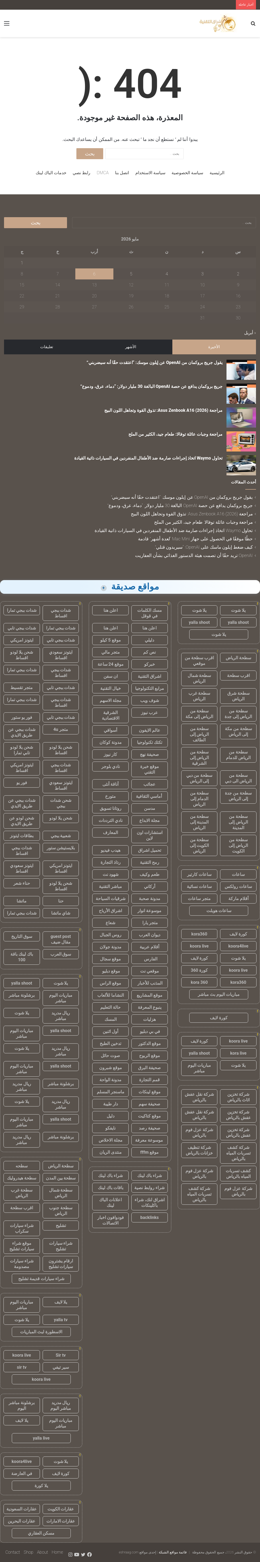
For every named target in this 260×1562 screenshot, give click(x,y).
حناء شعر (21, 883)
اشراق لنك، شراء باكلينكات (150, 1202)
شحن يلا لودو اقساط (21, 655)
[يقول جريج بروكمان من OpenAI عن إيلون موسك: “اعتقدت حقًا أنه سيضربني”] (241, 370)
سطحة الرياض (238, 657)
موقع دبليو (110, 971)
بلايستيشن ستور (61, 847)
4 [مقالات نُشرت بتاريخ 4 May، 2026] (167, 273)
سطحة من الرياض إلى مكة (199, 713)
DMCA (103, 172)
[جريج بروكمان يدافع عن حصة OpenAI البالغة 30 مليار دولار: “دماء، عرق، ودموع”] (241, 394)
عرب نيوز (149, 712)
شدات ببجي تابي (22, 628)
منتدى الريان (110, 1152)
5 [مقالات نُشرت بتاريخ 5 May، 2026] (131, 273)
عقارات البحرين (21, 1521)
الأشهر (130, 346)
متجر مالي (110, 652)
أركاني (149, 886)
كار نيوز (110, 754)
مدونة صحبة (149, 898)
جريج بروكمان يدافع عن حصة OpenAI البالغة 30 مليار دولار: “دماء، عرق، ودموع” (151, 386)
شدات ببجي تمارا (21, 610)
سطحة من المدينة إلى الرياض (199, 822)
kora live (238, 1053)
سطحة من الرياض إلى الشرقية (199, 757)
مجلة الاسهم (110, 700)
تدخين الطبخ (110, 1043)
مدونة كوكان (110, 742)
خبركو (149, 664)
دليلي (149, 640)
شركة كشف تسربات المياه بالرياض (238, 1153)
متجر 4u (60, 729)
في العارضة (21, 1473)
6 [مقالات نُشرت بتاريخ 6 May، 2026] (94, 273)
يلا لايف (60, 1302)
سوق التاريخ (21, 936)
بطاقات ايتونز (22, 835)
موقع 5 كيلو (110, 640)
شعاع (110, 922)
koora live (199, 946)
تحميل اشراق (149, 850)
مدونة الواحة (110, 1079)
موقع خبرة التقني (149, 769)
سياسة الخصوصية (187, 172)
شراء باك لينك (149, 1175)
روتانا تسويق (110, 808)
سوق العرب (60, 954)
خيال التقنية (110, 688)
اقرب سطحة (238, 675)
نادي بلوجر (110, 766)
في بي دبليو (149, 1031)
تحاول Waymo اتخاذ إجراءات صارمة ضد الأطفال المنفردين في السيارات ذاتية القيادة (148, 458)
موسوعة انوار (149, 910)
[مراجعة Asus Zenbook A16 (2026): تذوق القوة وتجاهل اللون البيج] (241, 417)
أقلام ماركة (238, 898)
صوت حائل (110, 1055)
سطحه (22, 1165)
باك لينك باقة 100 (21, 957)
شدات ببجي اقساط (61, 613)
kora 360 (199, 982)
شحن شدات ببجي (60, 803)
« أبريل (250, 332)
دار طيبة (110, 1103)
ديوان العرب (149, 934)
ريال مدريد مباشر (60, 1015)
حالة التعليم (110, 1007)
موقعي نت (149, 971)
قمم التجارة (149, 1079)
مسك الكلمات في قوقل (149, 613)
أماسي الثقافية (149, 796)
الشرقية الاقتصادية (110, 715)
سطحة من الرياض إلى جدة (238, 713)
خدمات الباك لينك (51, 172)
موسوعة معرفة (149, 1140)
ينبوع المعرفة (149, 1007)
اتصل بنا (122, 172)
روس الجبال (110, 934)
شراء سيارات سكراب (22, 1228)
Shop (28, 1552)
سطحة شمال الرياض (199, 678)
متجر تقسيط (21, 687)
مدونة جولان (110, 946)
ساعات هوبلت (218, 910)
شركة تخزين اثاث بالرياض (238, 1097)
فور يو (21, 782)
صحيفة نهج (149, 754)
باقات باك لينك (110, 1187)
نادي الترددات (110, 820)
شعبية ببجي (61, 835)
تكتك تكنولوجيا (149, 742)
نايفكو (110, 1128)
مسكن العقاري (41, 1533)
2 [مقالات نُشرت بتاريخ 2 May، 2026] (238, 273)
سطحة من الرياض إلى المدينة (238, 822)
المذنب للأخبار (149, 983)
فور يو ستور (21, 717)
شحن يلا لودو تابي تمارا (21, 750)
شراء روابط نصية (149, 1187)
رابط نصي (81, 172)
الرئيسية (217, 172)
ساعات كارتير (199, 874)
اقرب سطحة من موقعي (199, 660)
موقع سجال (110, 959)
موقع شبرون (110, 1067)
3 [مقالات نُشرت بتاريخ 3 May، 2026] (202, 273)
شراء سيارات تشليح (61, 1246)
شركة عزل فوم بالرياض (199, 1132)
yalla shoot (238, 622)
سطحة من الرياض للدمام (238, 754)
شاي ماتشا (60, 913)
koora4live (238, 946)
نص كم (149, 652)
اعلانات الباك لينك (110, 1202)
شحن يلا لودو (60, 818)
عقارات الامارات (60, 1521)
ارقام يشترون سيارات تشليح (61, 1263)
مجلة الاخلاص (110, 1140)
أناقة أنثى (110, 784)
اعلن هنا (110, 610)
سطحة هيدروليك (21, 1178)
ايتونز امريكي (21, 640)
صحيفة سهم (149, 1103)
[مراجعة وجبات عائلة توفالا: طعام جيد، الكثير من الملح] (241, 441)
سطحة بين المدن (61, 1178)
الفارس (149, 959)
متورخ (110, 796)
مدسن (149, 808)
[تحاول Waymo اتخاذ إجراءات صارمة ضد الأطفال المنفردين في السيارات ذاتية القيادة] (241, 465)
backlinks (149, 1217)
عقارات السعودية (21, 1509)
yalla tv (61, 1319)
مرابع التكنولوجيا (149, 688)
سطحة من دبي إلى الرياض (199, 778)
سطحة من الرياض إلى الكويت (238, 845)
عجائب (149, 784)
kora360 (199, 934)
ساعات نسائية (199, 886)
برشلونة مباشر (22, 995)
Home (57, 1552)
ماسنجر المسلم (110, 1091)
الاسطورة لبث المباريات (41, 1331)
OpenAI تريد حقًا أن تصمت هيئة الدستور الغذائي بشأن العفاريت (194, 555)
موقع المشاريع (149, 995)
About (42, 1552)
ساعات (238, 874)
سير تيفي (61, 1367)
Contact (12, 1552)
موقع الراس (110, 983)
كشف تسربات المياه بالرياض (238, 1173)
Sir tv (61, 1355)
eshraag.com (129, 1552)
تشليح (61, 1225)
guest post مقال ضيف (61, 939)
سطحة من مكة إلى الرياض (238, 731)
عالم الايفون (149, 730)
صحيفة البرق (149, 1067)
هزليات (149, 1019)
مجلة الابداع (149, 820)
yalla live (41, 1438)
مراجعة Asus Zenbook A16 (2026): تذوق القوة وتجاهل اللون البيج (163, 410)
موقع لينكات (150, 1091)
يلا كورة (41, 1485)
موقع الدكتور (149, 1043)
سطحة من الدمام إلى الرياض (199, 799)
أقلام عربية (149, 946)
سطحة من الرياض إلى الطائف (199, 734)
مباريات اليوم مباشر (199, 1068)
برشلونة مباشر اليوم (22, 1405)
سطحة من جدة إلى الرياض (238, 796)
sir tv (22, 1367)
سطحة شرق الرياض (238, 696)
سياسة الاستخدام (150, 172)
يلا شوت (238, 610)
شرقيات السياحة (110, 898)
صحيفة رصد (149, 1128)
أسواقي (110, 730)
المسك (111, 1019)
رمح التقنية (149, 862)
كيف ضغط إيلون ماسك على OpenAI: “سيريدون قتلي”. (203, 547)
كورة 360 (199, 970)
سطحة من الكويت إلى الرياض (199, 845)
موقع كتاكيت (149, 1116)
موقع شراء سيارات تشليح (21, 1246)
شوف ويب (149, 700)
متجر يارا (149, 922)
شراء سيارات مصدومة (22, 1263)
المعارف (110, 832)
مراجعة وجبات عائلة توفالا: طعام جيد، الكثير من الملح (175, 434)
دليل (110, 1116)
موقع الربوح (149, 1055)
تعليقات (46, 346)
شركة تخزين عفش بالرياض (238, 1114)
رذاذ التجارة (111, 862)
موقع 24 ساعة (111, 664)
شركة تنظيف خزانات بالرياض (199, 1150)
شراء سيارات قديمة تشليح (41, 1278)
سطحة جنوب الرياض (60, 1210)
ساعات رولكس (238, 886)
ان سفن (110, 676)
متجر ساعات (199, 898)
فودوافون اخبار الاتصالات (110, 1220)
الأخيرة (214, 346)
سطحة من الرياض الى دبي (238, 778)
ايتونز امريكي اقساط (21, 767)
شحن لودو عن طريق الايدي (21, 820)
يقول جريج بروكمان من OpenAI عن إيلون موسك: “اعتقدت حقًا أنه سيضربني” (154, 362)
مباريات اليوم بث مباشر (219, 994)
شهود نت (110, 874)
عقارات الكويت (60, 1509)
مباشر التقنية (110, 886)
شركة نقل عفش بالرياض (199, 1097)
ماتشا (22, 901)
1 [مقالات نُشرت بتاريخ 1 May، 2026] (22, 262)
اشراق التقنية (149, 676)
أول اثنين (110, 1031)
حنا (61, 901)
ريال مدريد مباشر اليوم (60, 1405)
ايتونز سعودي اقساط (60, 655)
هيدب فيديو (110, 850)
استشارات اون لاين (149, 835)
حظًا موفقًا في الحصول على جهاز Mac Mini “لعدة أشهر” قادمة (195, 538)
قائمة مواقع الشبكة (173, 1552)
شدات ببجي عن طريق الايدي (21, 732)
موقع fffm (149, 1152)
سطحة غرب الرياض (199, 696)
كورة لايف (238, 934)
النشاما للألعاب (110, 995)
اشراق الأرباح (110, 910)
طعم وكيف (149, 874)
